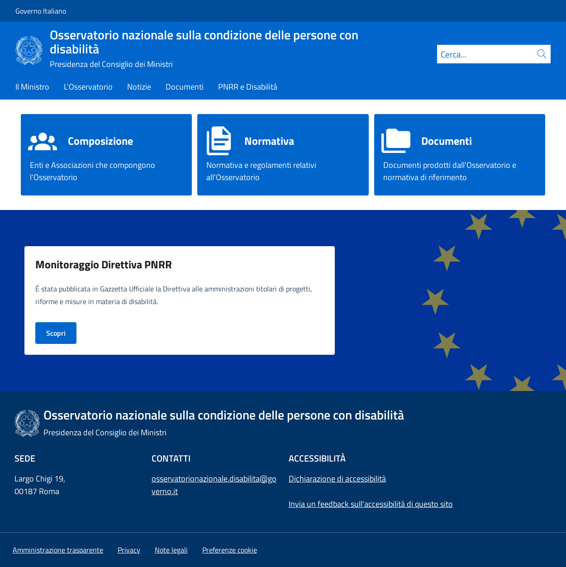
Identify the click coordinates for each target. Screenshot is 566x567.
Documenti (446, 141)
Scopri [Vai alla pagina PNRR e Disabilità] (56, 333)
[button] (229, 549)
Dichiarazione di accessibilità (337, 478)
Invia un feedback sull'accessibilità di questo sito (371, 504)
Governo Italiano (40, 10)
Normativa (269, 141)
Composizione (100, 141)
